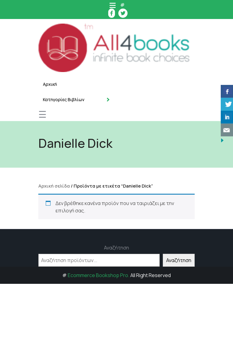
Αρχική (50, 84)
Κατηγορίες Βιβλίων (63, 99)
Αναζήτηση (116, 247)
